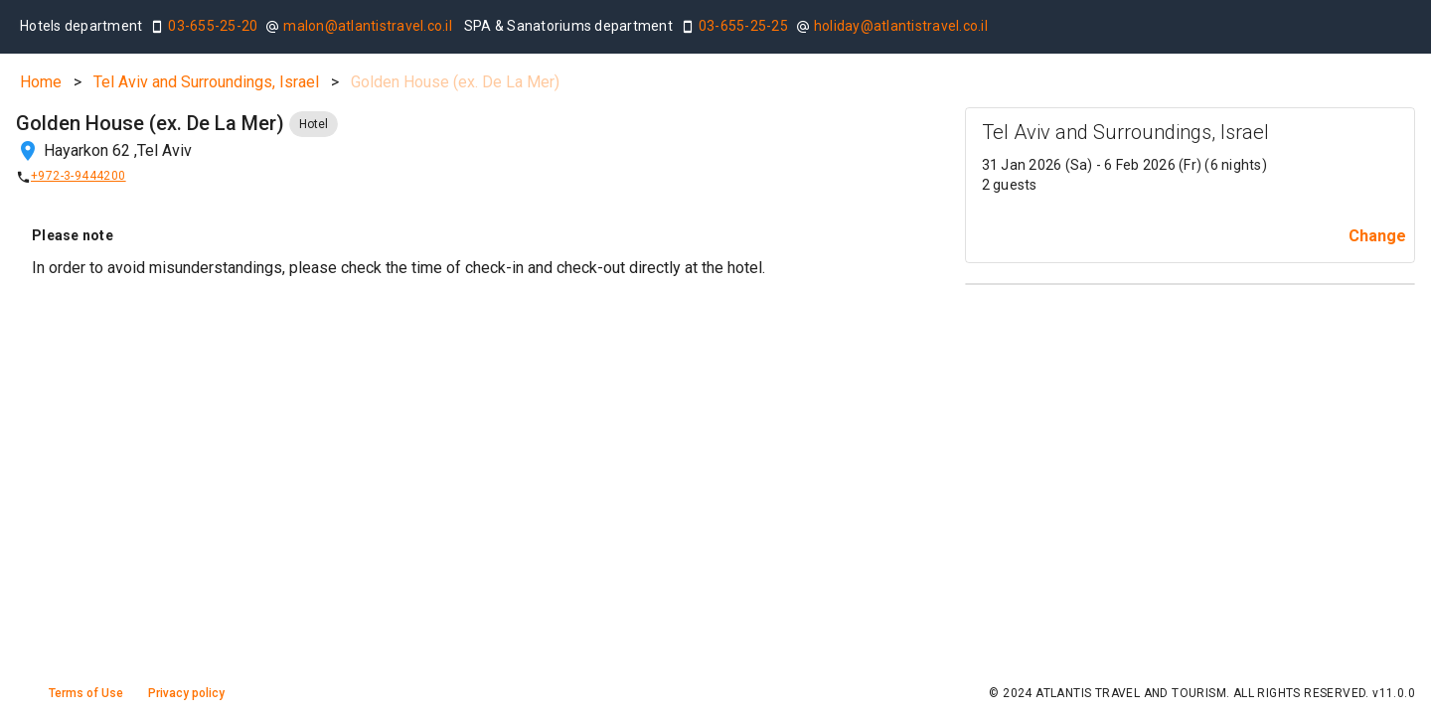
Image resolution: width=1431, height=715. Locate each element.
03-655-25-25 (743, 26)
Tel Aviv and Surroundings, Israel (206, 81)
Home (41, 81)
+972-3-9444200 (78, 176)
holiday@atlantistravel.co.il (901, 26)
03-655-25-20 (212, 26)
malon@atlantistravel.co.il (367, 26)
